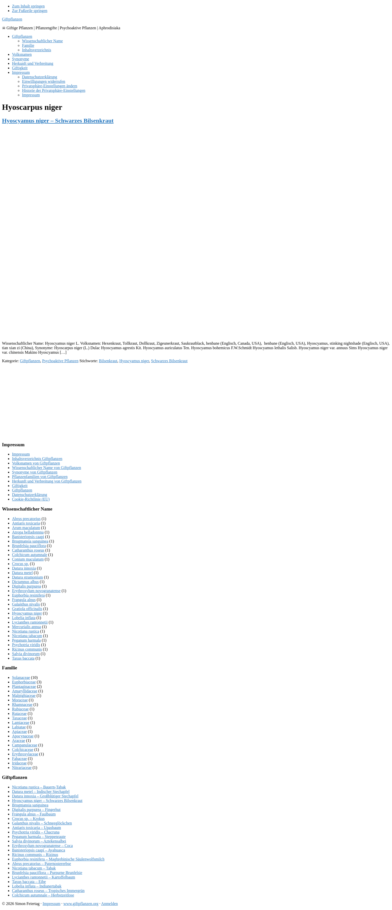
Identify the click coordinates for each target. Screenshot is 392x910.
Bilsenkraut (108, 361)
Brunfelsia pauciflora (29, 546)
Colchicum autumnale (29, 555)
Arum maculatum (26, 528)
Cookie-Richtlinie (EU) (31, 499)
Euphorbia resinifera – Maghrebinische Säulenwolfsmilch (58, 859)
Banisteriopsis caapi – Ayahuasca (38, 850)
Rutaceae (19, 713)
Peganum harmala (26, 640)
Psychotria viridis (26, 645)
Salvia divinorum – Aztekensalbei (39, 841)
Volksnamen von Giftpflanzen (36, 463)
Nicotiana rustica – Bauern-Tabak (39, 787)
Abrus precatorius (26, 519)
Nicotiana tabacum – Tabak (34, 868)
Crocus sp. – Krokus (28, 818)
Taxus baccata (23, 658)
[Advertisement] (152, 302)
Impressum (21, 454)
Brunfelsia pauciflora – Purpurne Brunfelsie (47, 872)
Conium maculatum (28, 559)
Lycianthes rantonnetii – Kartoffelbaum (43, 877)
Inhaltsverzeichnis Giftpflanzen (37, 459)
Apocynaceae (23, 736)
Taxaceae (19, 718)
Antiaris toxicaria (26, 523)
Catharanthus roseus (28, 550)
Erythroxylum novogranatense (36, 591)
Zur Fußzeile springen (29, 11)
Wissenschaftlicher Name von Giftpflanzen (46, 468)
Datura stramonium (27, 577)
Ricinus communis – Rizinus (35, 854)
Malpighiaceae (24, 695)
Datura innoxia (24, 568)
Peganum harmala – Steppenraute (39, 836)
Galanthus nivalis (26, 604)
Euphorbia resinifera (28, 595)
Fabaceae (19, 758)
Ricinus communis (27, 649)
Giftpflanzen (12, 19)
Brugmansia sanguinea (30, 541)
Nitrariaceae (22, 767)
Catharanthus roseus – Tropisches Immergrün (48, 890)
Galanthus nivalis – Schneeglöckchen (42, 823)
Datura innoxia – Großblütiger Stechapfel (45, 796)
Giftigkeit (20, 486)
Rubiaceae (20, 709)
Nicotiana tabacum (27, 636)
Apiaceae (19, 731)
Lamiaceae (20, 722)
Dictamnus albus (25, 582)
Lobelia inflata (24, 618)
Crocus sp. (20, 564)
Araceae (18, 740)
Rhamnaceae (22, 704)
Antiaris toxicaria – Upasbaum (36, 827)
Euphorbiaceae (24, 682)
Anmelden (109, 903)
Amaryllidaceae (24, 691)
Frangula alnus (24, 600)
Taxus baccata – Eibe (29, 881)
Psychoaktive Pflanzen (60, 361)
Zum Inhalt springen (28, 6)
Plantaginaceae (24, 686)
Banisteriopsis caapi (28, 537)
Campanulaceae (24, 745)
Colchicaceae (22, 749)
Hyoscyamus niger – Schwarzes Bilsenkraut (58, 120)
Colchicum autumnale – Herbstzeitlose (43, 895)
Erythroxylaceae (25, 754)
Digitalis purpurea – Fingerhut (36, 809)
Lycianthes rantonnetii (30, 622)
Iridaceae (19, 763)
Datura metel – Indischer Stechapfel (41, 791)
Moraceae (20, 700)
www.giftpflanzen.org (80, 903)
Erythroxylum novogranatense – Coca (42, 845)
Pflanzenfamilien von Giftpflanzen (40, 477)
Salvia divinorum (26, 654)
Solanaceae (21, 677)
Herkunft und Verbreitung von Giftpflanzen (47, 481)
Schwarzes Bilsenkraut (169, 361)
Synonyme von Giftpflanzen (34, 472)
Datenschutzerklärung (29, 495)
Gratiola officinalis (27, 609)
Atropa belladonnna (28, 532)
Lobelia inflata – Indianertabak (37, 886)
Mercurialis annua (26, 627)
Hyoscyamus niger (134, 361)
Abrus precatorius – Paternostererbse (41, 863)
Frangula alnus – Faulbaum (34, 814)
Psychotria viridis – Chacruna (36, 832)
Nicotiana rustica (25, 631)
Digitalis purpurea (26, 586)
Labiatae (19, 727)
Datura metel (22, 573)
